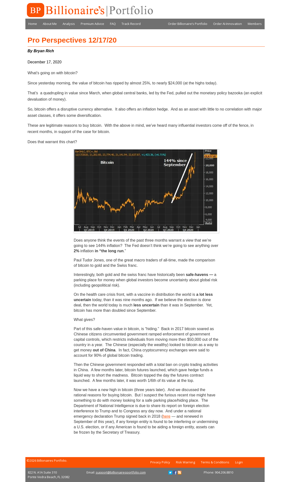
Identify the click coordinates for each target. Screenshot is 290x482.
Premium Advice (92, 24)
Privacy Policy (160, 462)
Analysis (69, 24)
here (166, 416)
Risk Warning (185, 462)
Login (239, 462)
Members (255, 24)
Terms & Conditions (215, 462)
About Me (50, 24)
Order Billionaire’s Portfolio (187, 24)
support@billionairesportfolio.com (121, 472)
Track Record (131, 24)
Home (32, 24)
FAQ (113, 24)
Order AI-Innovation (227, 24)
